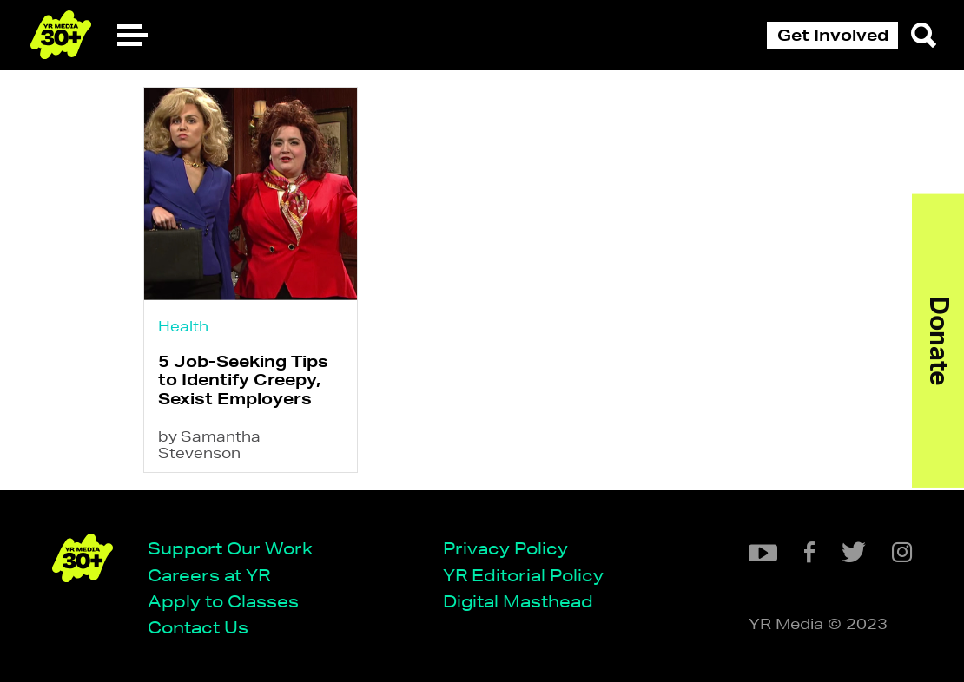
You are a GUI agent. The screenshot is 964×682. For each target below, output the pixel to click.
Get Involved (832, 34)
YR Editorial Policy (523, 575)
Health (183, 326)
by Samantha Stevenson (209, 444)
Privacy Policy (505, 548)
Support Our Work (230, 548)
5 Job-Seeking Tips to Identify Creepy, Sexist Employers (243, 379)
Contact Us (198, 627)
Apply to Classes (223, 601)
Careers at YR (209, 575)
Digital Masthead (518, 601)
